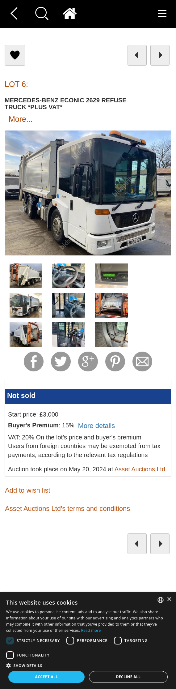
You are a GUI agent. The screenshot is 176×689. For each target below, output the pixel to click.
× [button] (169, 599)
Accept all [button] (46, 676)
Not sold (21, 396)
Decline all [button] (128, 676)
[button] (88, 665)
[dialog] (88, 640)
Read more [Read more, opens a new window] (91, 630)
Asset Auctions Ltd (140, 469)
